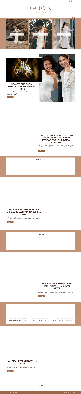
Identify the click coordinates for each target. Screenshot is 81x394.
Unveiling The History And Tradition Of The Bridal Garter (56, 286)
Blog (55, 1)
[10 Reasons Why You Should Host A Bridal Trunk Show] (63, 312)
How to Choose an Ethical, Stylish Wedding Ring (22, 86)
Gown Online (10, 1)
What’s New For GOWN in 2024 (22, 362)
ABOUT (49, 1)
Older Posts (40, 385)
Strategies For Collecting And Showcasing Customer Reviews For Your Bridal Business (56, 139)
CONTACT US (61, 1)
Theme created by (69, 392)
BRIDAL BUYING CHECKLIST (39, 1)
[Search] (74, 1)
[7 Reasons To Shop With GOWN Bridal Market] (40, 312)
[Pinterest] (69, 1)
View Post (41, 150)
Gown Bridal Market (14, 392)
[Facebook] (71, 1)
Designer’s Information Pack (23, 1)
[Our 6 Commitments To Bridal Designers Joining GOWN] (18, 312)
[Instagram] (67, 1)
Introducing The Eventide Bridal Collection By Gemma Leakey (24, 212)
